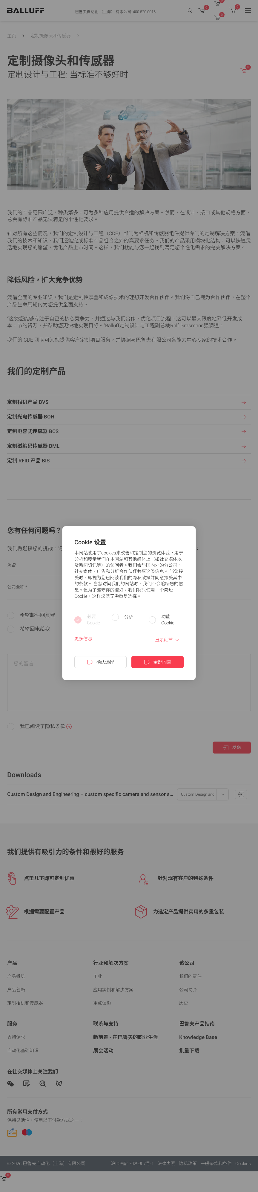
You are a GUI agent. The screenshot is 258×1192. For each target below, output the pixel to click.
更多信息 (83, 638)
